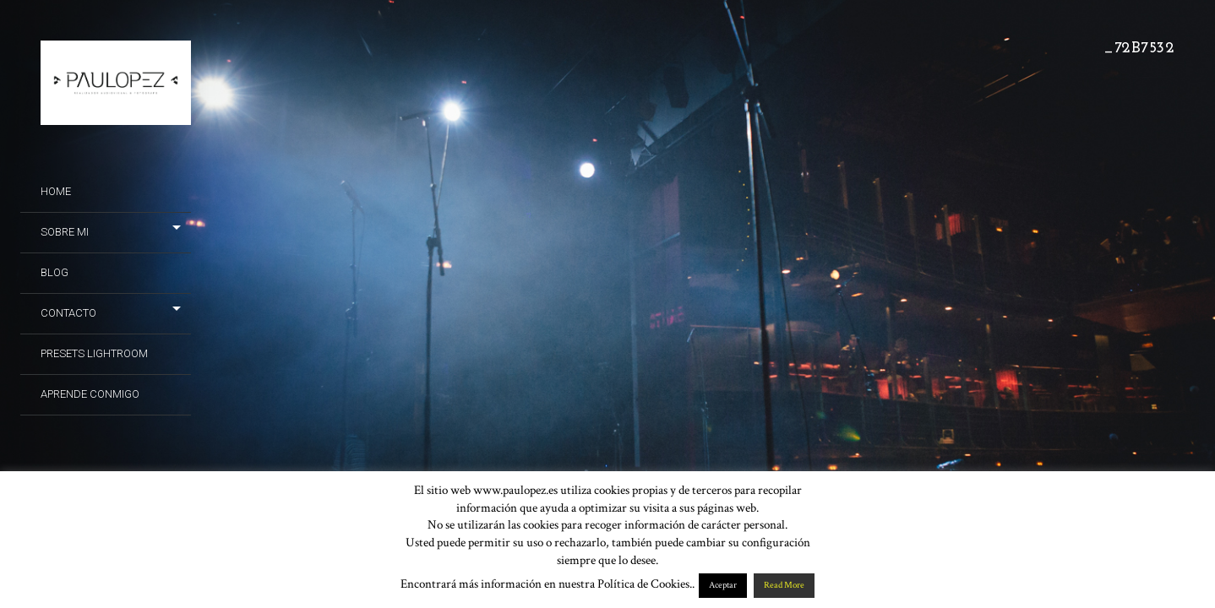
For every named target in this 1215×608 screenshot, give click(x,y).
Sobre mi (65, 231)
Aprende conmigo (90, 394)
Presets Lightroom (94, 353)
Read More (784, 585)
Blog (54, 272)
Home (56, 191)
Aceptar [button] (723, 585)
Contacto (68, 313)
